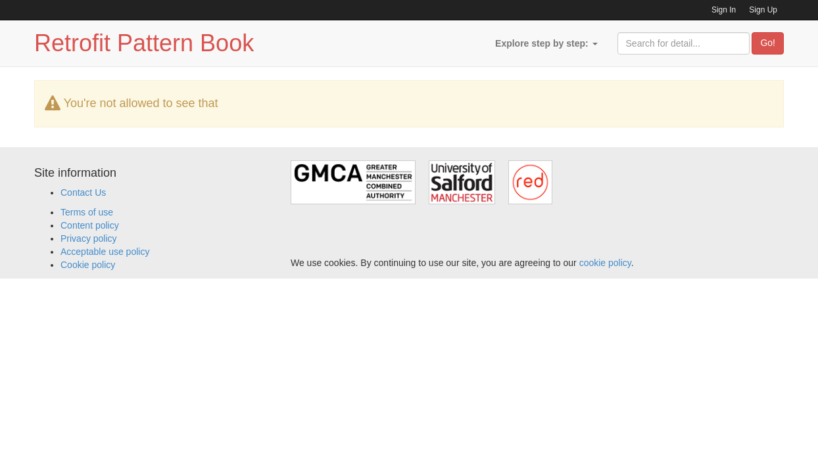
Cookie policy (87, 264)
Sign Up (763, 9)
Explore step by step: (546, 43)
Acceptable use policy (104, 251)
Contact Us (83, 192)
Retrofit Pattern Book (144, 43)
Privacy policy (88, 238)
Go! (767, 42)
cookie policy (605, 263)
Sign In (723, 9)
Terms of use (86, 212)
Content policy (89, 225)
